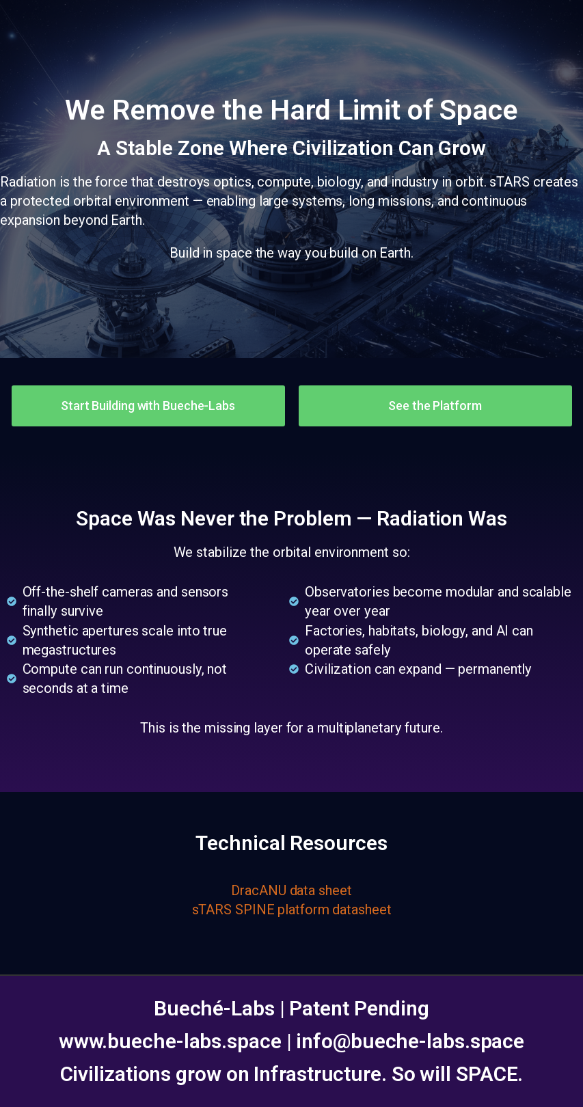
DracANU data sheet (291, 890)
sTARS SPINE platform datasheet (292, 909)
